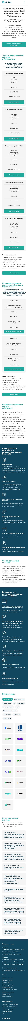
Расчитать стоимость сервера (14, 331)
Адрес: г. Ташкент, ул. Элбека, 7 (11, 951)
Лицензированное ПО (7, 996)
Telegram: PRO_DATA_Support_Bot (12, 954)
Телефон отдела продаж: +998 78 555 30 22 (14, 949)
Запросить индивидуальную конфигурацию (14, 44)
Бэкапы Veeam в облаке (8, 992)
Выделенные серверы (7, 980)
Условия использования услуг (9, 1006)
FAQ (3, 1013)
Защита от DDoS (6, 994)
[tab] (7, 699)
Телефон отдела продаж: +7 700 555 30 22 (14, 959)
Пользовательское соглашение (10, 1004)
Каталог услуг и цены (7, 1009)
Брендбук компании (7, 1011)
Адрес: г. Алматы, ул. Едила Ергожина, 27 (14, 962)
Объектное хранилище (7, 985)
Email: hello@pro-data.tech (10, 968)
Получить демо (14, 273)
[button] (24, 2)
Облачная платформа (7, 978)
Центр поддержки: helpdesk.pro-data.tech (14, 970)
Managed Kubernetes (7, 987)
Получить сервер (14, 102)
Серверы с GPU (6, 982)
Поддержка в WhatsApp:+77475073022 (13, 964)
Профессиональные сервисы (9, 989)
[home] (8, 2)
